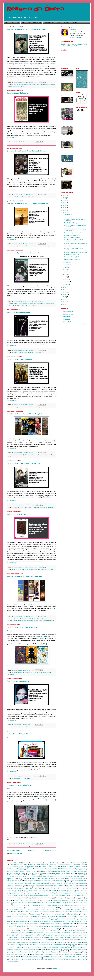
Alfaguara (24, 352)
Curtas (51, 893)
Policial (29, 305)
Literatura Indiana (11, 926)
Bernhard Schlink (82, 883)
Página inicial (31, 850)
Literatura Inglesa (20, 926)
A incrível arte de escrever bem (47, 878)
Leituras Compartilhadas (21, 921)
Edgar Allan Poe (23, 902)
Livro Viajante (39, 928)
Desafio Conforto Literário (30, 895)
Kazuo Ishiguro (29, 919)
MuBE (84, 934)
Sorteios (26, 954)
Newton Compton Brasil (41, 937)
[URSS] (10, 873)
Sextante (32, 952)
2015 (64, 287)
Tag (86, 954)
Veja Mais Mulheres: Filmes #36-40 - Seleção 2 (24, 414)
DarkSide (26, 726)
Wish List (63, 959)
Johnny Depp (72, 918)
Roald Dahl (19, 949)
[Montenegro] (37, 869)
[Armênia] (46, 862)
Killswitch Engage (37, 919)
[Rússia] (34, 871)
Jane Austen (38, 918)
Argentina (21, 883)
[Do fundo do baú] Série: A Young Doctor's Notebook (26, 151)
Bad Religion (52, 883)
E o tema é (35, 672)
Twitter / (68, 44)
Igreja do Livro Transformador (17, 916)
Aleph (66, 880)
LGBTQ (8, 923)
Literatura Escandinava (34, 925)
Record (19, 947)
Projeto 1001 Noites (42, 944)
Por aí (79, 942)
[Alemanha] (26, 862)
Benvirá (75, 883)
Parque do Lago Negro (64, 940)
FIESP (48, 907)
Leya (84, 921)
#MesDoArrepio (33, 762)
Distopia (76, 898)
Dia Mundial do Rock (23, 898)
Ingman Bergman (60, 916)
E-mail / (63, 44)
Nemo (23, 937)
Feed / (76, 46)
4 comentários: (26, 505)
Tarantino (12, 956)
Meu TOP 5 (15, 934)
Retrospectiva (55, 947)
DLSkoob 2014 (24, 900)
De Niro (84, 893)
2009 (64, 301)
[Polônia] (83, 869)
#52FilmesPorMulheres (24, 84)
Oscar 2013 (53, 939)
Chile (37, 888)
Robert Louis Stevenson (29, 949)
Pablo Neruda (24, 940)
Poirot (57, 942)
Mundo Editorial (16, 935)
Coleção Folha (52, 890)
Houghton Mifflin (60, 914)
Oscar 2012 (44, 939)
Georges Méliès (25, 911)
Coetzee (35, 890)
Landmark (59, 919)
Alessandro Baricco (74, 880)
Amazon (28, 881)
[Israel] (47, 868)
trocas (31, 846)
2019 (64, 205)
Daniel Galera (58, 893)
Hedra (18, 914)
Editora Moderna (51, 903)
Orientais (32, 939)
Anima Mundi (53, 881)
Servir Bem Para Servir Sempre (75, 951)
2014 (64, 289)
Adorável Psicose (32, 880)
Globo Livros (56, 911)
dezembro (67, 214)
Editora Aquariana (53, 902)
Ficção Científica (31, 352)
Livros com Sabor (76, 928)
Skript (84, 952)
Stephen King (39, 954)
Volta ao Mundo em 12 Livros (44, 959)
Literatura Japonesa (54, 926)
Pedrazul (19, 942)
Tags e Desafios (37, 22)
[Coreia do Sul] (52, 864)
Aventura (45, 883)
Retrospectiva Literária (65, 947)
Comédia (29, 620)
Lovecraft (28, 930)
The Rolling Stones (52, 956)
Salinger (18, 951)
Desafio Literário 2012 (68, 895)
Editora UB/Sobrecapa (18, 905)
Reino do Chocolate (33, 947)
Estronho (78, 905)
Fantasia (31, 726)
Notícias (72, 937)
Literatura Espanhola (59, 925)
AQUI (19, 644)
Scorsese (48, 951)
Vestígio (20, 959)
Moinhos (41, 934)
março (66, 279)
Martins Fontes (21, 932)
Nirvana (56, 937)
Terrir (23, 956)
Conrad (77, 892)
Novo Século (15, 939)
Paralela (55, 940)
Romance (22, 86)
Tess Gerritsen (37, 956)
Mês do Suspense (76, 932)
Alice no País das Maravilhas (13, 881)
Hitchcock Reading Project (36, 914)
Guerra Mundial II (56, 913)
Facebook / (74, 44)
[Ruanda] (28, 871)
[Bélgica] (22, 618)
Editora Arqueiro (62, 902)
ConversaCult (28, 407)
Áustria (34, 883)
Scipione (43, 951)
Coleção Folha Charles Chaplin (66, 890)
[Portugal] (16, 569)
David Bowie (78, 893)
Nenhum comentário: (28, 82)
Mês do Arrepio (66, 932)
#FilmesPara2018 (10, 876)
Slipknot (12, 954)
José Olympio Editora (81, 918)
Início (6, 22)
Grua (39, 913)
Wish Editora (56, 959)
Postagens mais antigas (49, 850)
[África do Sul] (17, 862)
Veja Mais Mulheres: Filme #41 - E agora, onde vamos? (27, 203)
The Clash (44, 956)
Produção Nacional (32, 944)
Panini (50, 941)
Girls (40, 911)
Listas (41, 923)
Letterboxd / (65, 46)
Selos (57, 951)
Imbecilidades (33, 916)
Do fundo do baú (18, 196)
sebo (53, 951)
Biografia (61, 885)
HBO (14, 914)
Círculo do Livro (82, 888)
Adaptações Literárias (19, 407)
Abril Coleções (69, 878)
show (54, 952)
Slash (8, 954)
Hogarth (46, 914)
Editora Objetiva (61, 904)
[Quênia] (17, 871)
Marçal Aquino (61, 930)
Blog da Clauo (66, 316)
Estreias (72, 905)
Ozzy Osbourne (16, 940)
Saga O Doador (10, 951)
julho (66, 269)
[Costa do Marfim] (62, 864)
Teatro (17, 956)
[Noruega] (55, 869)
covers (40, 893)
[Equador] (83, 864)
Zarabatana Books (11, 961)
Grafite (66, 911)
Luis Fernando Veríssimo (36, 930)
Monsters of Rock (55, 934)
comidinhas (40, 892)
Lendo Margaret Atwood (58, 921)
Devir (43, 897)
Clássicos (18, 890)
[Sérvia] (39, 871)
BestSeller (24, 885)
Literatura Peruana (11, 928)
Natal (70, 935)
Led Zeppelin (71, 919)
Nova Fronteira (79, 937)
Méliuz (39, 796)
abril (66, 277)
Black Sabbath (69, 885)
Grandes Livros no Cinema (81, 911)
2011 (64, 297)
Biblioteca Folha (40, 885)
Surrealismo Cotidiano (68, 954)
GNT (62, 911)
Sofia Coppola (19, 954)
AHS (53, 880)
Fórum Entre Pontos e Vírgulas (29, 909)
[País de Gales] (71, 869)
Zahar (84, 959)
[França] (57, 866)
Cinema (47, 888)
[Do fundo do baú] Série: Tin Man (19, 359)
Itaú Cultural (22, 918)
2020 (64, 202)
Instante (67, 916)
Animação (60, 881)
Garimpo (14, 911)
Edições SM (31, 902)
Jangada (44, 918)
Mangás (54, 930)
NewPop (32, 937)
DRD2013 (80, 900)
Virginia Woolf (31, 959)
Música (29, 22)
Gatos (19, 911)
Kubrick (48, 919)
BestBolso (17, 885)
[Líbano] (16, 246)
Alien (23, 881)
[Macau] (10, 869)
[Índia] (8, 868)
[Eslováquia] (15, 866)
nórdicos (61, 937)
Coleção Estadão (43, 890)
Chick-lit (33, 888)
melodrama (41, 932)
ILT (27, 916)
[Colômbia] (43, 864)
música (29, 935)
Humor (82, 914)
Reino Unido (41, 947)
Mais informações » (12, 77)
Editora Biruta (79, 902)
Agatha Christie (47, 880)
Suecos (51, 954)
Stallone (32, 954)
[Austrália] (52, 862)
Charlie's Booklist (11, 888)
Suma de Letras (58, 954)
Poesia (52, 942)
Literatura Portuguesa (21, 928)
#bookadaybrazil (57, 875)
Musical (35, 935)
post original (10, 497)
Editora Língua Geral (42, 903)
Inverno (81, 916)
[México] (22, 869)
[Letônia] (66, 868)
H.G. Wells (38, 352)
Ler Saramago (40, 569)
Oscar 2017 (82, 939)
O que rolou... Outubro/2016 (17, 734)
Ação (84, 878)
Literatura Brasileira (35, 144)
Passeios (59, 22)
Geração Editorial (34, 911)
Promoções (9, 945)
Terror (52, 620)
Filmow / (71, 46)
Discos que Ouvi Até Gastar (60, 898)
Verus (14, 959)
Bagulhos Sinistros (68, 311)
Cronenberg (46, 893)
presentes (22, 944)
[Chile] (31, 864)
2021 (64, 200)
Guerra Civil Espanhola (46, 913)
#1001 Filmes (49, 873)
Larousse (65, 919)
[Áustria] (60, 862)
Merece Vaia (58, 932)
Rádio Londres (46, 945)
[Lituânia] (77, 868)
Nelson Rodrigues (16, 937)
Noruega (67, 937)
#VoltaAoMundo (11, 878)
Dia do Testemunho (70, 897)
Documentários (34, 620)
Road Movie (13, 949)
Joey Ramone (65, 918)
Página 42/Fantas (32, 940)
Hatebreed (9, 914)
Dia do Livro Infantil (60, 897)
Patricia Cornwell (78, 940)
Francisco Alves (52, 909)
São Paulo (24, 951)
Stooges (46, 954)
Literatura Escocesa (46, 925)
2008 (64, 304)
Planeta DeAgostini (34, 942)
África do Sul (40, 880)
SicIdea (60, 952)
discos (50, 898)
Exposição (14, 907)
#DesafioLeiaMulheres (68, 874)
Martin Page (13, 932)
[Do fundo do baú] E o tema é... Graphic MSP (23, 627)
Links (20, 923)
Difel (41, 898)
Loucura (22, 930)
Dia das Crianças (50, 897)
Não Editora (58, 935)
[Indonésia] (14, 868)
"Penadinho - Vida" (41, 636)
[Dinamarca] (21, 454)
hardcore (84, 913)
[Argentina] (16, 618)
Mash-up (27, 932)
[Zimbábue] (41, 873)
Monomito (47, 934)
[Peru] (77, 869)
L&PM (53, 919)
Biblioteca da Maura (68, 314)
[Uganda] (85, 871)
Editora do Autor (24, 903)
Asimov (29, 883)
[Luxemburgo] (84, 868)
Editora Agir (44, 902)
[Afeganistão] (10, 862)
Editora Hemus (33, 903)
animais (68, 881)
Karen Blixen (21, 919)
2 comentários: (26, 141)
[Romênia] (22, 871)
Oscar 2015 (69, 939)
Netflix (27, 937)
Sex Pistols (26, 952)
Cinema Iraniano (54, 888)
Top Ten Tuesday (25, 958)
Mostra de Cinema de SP (75, 934)
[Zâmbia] (35, 873)
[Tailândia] (56, 871)
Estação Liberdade (63, 905)
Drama (14, 86)
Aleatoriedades (59, 880)
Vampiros (76, 958)
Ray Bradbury (69, 945)
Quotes (40, 945)
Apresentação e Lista (12, 883)
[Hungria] (83, 866)
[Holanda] (76, 866)
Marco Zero (68, 930)
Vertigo (10, 959)
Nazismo (76, 935)
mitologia (32, 934)
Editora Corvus (16, 903)
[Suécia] (45, 871)
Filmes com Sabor (65, 907)
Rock (42, 949)
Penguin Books (25, 942)
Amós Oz (46, 881)
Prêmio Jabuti (15, 944)
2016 (64, 212)
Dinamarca (45, 898)
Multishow (9, 935)
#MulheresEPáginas (55, 876)
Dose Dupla (65, 900)
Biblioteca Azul (31, 885)
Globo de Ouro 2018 (47, 911)
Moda (36, 934)
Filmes (17, 22)
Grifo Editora (34, 913)
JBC (48, 918)
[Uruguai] (16, 873)
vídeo (24, 959)
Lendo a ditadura (33, 921)
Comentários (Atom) (16, 853)
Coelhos (30, 890)
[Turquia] (73, 871)
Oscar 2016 (75, 939)
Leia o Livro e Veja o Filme (18, 305)
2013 (64, 292)
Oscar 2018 (9, 940)
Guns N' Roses (65, 913)
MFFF (20, 934)
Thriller (75, 956)
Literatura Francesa (70, 925)
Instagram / (80, 44)
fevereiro (67, 281)
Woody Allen (70, 959)
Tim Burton (82, 956)
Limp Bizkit (14, 923)
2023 (64, 195)
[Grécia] (70, 866)
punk (35, 945)
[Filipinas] (44, 866)
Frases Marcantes (60, 909)
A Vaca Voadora (61, 878)
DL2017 (16, 900)
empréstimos (36, 905)
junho (66, 272)
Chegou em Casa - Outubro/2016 (19, 785)
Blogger (55, 968)
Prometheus (83, 944)
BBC (70, 883)
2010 (64, 299)
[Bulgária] (12, 864)
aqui (54, 800)
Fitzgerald (14, 909)
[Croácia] (69, 864)
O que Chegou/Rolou (49, 22)
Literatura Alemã (58, 923)
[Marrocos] (15, 869)
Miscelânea (75, 22)
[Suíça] (50, 871)
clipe (25, 890)
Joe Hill (58, 918)
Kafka (16, 919)
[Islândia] (42, 868)
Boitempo (83, 885)
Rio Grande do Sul (77, 947)
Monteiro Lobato (64, 934)
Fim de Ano (79, 907)
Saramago (50, 569)
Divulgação (82, 898)
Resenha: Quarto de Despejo (17, 93)
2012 (64, 294)
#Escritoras (20, 144)
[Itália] (53, 868)
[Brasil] (15, 144)
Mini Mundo (25, 934)
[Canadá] (25, 864)
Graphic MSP (41, 672)
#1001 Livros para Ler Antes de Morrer (64, 873)
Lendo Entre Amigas (45, 921)
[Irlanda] (16, 84)
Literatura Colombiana (21, 925)
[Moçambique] (29, 869)
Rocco (37, 949)
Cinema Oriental (72, 888)
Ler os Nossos (33, 569)
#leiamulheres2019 (30, 876)
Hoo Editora (52, 914)
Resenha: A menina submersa (18, 681)
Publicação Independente (25, 945)
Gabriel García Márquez (77, 909)
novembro (67, 217)
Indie (45, 916)
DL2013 (9, 900)
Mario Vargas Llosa (77, 930)
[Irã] (34, 618)
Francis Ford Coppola (42, 909)
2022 (64, 198)
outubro (67, 262)
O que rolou (23, 778)
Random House (61, 945)
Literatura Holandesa (81, 925)
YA (75, 959)
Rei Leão (25, 947)
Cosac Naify (34, 893)
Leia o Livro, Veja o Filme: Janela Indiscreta (23, 253)
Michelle (73, 29)
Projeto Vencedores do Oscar (56, 944)
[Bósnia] (79, 862)
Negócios (82, 935)
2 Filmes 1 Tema (34, 878)
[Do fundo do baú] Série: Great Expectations (23, 463)
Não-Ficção (65, 935)
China (41, 888)
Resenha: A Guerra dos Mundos (18, 312)
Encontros (43, 905)
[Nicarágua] (43, 869)
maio (66, 274)
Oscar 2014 (61, 939)
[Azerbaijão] (66, 862)
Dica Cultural (33, 898)
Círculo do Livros (10, 890)
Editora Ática (27, 144)
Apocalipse (83, 881)
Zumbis (17, 961)
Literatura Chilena (82, 923)
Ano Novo (76, 881)
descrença (30, 897)
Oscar (38, 939)
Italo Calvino (15, 918)
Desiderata (38, 897)
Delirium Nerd (67, 321)
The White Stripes (67, 956)
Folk (20, 909)
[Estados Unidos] (18, 303)
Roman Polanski (50, 949)
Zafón (80, 959)
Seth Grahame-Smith (18, 952)
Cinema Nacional (63, 888)
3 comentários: (26, 724)
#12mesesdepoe (81, 873)
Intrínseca (73, 916)
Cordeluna (28, 893)
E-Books (15, 902)
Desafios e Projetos (20, 897)
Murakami (23, 935)
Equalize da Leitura (27, 196)
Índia (41, 916)
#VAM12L (65, 876)
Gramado (71, 911)
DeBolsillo (9, 895)
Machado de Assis (47, 930)
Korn (44, 919)
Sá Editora (73, 949)
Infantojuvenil (51, 916)
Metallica (9, 934)
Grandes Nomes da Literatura (15, 913)
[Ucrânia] (80, 871)
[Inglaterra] (22, 868)
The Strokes (59, 956)
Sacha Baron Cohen (81, 949)
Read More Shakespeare (80, 945)
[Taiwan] (62, 871)
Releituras (48, 947)
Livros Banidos (67, 928)
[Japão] (60, 868)
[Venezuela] (23, 873)
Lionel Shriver (27, 923)
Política (74, 942)
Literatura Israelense (31, 926)
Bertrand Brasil (10, 885)
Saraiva (30, 951)
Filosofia (73, 907)
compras (24, 846)
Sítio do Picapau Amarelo (69, 952)
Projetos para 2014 (72, 944)
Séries (23, 22)
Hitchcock (42, 303)
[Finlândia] (50, 866)
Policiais (63, 942)
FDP (33, 907)
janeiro (67, 284)
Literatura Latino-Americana (68, 926)
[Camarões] (18, 864)
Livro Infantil (31, 928)
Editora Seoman (79, 903)
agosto (66, 267)
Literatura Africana (48, 923)
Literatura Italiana (42, 926)
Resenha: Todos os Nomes (16, 514)
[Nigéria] (50, 869)
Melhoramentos (34, 932)
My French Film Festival (49, 935)
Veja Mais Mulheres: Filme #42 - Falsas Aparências (26, 29)
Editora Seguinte (70, 903)
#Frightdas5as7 (20, 876)
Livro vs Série (49, 928)
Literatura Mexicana (81, 926)
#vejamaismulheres (44, 84)
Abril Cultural (78, 878)
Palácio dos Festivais (42, 940)
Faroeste (28, 907)
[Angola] (33, 862)
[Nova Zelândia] (62, 869)
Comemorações (32, 892)
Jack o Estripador (30, 918)
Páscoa (71, 940)
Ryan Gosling (66, 949)
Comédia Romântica (20, 892)
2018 (64, 207)
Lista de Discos (34, 923)
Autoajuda (39, 883)
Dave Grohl (71, 893)
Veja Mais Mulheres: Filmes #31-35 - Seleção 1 (24, 576)
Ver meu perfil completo (76, 37)
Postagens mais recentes (13, 850)
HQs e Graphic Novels (72, 914)
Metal (84, 932)
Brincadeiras (26, 887)
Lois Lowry (16, 930)
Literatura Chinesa (11, 925)
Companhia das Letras (27, 303)
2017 (64, 210)
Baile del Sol (59, 883)
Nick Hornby (50, 937)
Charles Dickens (28, 507)
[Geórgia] (64, 866)
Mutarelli (41, 935)
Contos (34, 303)
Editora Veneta (28, 905)
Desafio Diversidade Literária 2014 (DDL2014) (48, 895)
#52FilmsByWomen (34, 84)
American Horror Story (37, 881)
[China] (37, 864)
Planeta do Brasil (45, 942)
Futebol (68, 909)
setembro (67, 264)
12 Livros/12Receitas (24, 878)
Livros (12, 22)
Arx (25, 883)
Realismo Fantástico (11, 947)
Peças (14, 942)
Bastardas (66, 883)
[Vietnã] (29, 873)
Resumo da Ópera (36, 9)
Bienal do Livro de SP (51, 885)
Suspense (34, 305)
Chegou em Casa (18, 846)
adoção (25, 880)
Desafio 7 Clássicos (17, 895)
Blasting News (77, 885)
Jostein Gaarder (10, 919)
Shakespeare (39, 952)
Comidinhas (67, 22)
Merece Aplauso (49, 932)
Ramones (54, 945)
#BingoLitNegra (46, 875)
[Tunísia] (68, 871)
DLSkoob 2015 (34, 900)
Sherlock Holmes (48, 952)
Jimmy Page (53, 918)
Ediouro (38, 902)
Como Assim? (49, 892)
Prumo (15, 945)
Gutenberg (72, 913)
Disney (70, 898)
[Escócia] (9, 866)
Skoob (78, 952)
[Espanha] (22, 866)
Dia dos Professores (80, 897)
